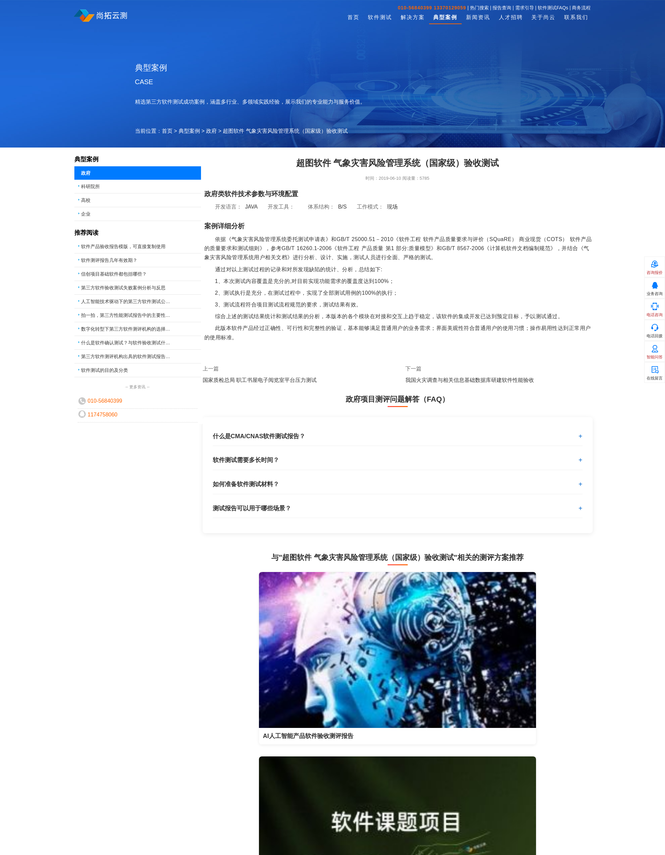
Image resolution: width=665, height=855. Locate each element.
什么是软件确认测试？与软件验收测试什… (125, 342)
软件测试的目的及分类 (104, 370)
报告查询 (501, 7)
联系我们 (576, 17)
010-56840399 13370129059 (432, 7)
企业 (85, 214)
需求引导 (524, 7)
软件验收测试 (87, 822)
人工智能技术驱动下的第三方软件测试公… (125, 301)
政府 (211, 131)
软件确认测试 (87, 842)
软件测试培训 (274, 822)
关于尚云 (543, 17)
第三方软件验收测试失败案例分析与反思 (123, 287)
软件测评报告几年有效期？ (109, 260)
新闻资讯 (478, 17)
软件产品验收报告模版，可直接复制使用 (123, 246)
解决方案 (413, 17)
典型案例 (445, 17)
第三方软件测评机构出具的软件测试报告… (125, 356)
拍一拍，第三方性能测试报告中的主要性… (125, 315)
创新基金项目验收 (185, 822)
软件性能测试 (87, 832)
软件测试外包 (87, 813)
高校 (85, 200)
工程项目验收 (180, 842)
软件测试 (380, 17)
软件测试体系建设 (278, 832)
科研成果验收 (180, 813)
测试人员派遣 (274, 813)
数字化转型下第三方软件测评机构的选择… (125, 329)
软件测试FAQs (553, 7)
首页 (353, 17)
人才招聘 (511, 17)
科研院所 (90, 186)
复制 (495, 813)
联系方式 (362, 813)
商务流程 (581, 7)
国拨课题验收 (180, 832)
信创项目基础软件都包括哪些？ (114, 274)
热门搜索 (479, 7)
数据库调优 (271, 842)
